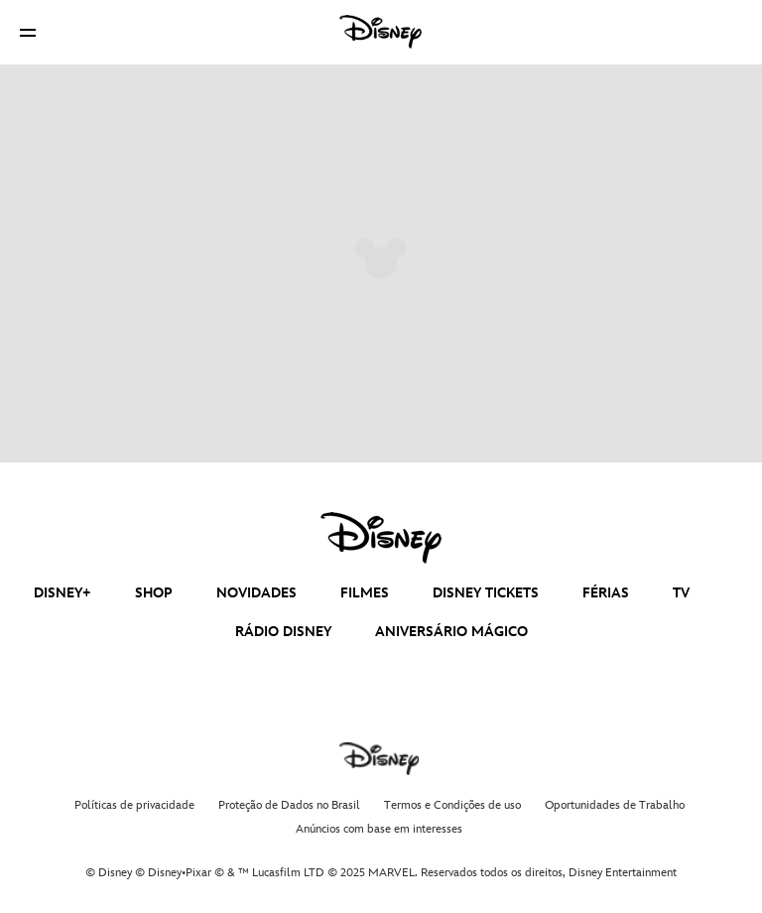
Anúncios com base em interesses (379, 829)
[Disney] (381, 32)
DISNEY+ (62, 593)
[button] (28, 32)
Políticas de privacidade (134, 805)
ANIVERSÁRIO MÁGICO (451, 631)
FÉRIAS (605, 593)
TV (681, 593)
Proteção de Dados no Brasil (289, 805)
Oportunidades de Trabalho (615, 805)
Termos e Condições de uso (452, 805)
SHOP (154, 593)
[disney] (381, 538)
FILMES (364, 593)
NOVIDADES (256, 593)
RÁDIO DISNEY (283, 631)
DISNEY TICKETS (486, 593)
